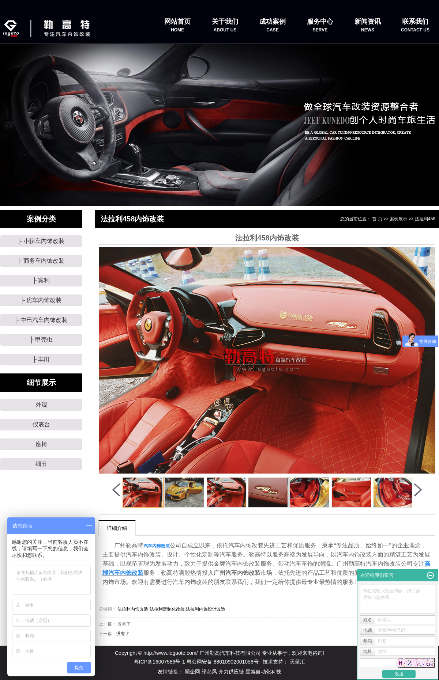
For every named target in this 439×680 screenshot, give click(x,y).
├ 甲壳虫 (41, 340)
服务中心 (320, 25)
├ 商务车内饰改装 (41, 261)
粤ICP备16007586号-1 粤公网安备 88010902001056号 (196, 662)
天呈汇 (297, 662)
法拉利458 (425, 218)
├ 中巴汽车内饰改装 (41, 320)
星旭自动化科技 (263, 672)
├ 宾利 (41, 280)
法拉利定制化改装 (167, 609)
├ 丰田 (41, 359)
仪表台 (41, 424)
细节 (41, 464)
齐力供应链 (231, 672)
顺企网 (193, 672)
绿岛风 (210, 672)
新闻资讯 (367, 25)
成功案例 (272, 25)
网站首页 (177, 25)
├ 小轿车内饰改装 (41, 241)
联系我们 (415, 25)
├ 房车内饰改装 (41, 300)
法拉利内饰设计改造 (205, 609)
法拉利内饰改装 (132, 609)
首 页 (377, 218)
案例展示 (398, 218)
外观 (41, 405)
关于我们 (225, 25)
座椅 (41, 444)
